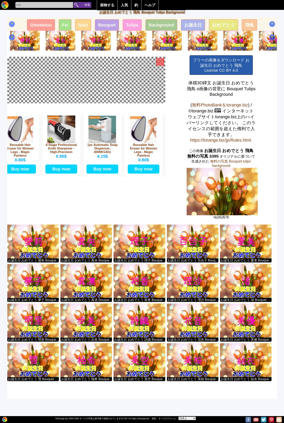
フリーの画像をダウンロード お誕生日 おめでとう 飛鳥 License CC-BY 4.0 (221, 65)
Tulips (132, 25)
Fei (65, 25)
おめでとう (223, 25)
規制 (154, 418)
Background (161, 25)
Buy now (22, 227)
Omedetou (41, 25)
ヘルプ (150, 5)
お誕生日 (193, 25)
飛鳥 (249, 25)
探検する (107, 5)
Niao (83, 25)
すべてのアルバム (167, 418)
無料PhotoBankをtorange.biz (220, 104)
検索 (87, 4)
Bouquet (107, 25)
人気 (124, 5)
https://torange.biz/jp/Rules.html (220, 140)
